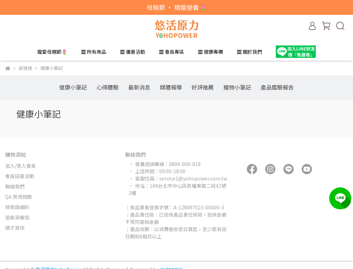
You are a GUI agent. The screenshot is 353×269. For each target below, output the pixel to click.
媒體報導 (171, 87)
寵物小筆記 (237, 87)
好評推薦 (203, 87)
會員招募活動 (19, 176)
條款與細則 (17, 207)
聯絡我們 (14, 186)
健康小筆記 (73, 87)
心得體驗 (108, 87)
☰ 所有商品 (93, 51)
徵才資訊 (14, 227)
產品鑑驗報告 (277, 87)
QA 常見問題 (18, 196)
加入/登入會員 (20, 165)
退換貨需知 (17, 217)
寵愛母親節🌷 (52, 51)
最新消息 (139, 87)
